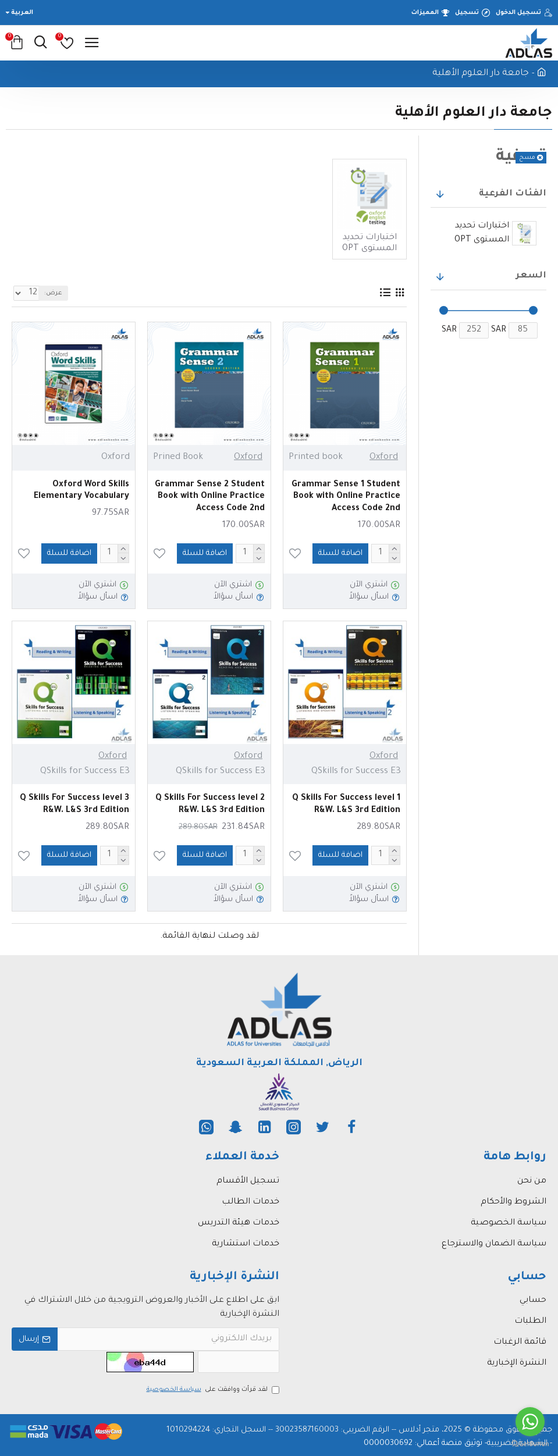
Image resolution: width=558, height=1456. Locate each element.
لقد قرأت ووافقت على (212, 1389)
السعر (531, 276)
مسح (527, 157)
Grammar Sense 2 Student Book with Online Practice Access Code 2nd (210, 497)
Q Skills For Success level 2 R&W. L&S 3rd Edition (210, 805)
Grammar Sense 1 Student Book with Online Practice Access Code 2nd (346, 497)
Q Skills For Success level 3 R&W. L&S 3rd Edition (74, 805)
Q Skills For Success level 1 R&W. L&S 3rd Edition (346, 805)
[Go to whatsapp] (530, 1421)
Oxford (383, 457)
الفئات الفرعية (512, 194)
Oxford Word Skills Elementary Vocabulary (81, 491)
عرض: (53, 293)
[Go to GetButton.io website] (530, 1444)
